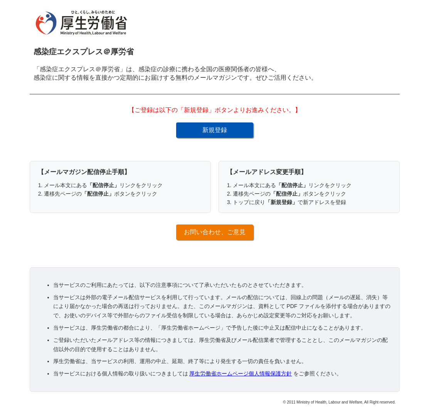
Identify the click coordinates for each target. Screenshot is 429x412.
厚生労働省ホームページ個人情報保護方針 (240, 373)
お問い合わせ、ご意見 (215, 232)
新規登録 (214, 130)
